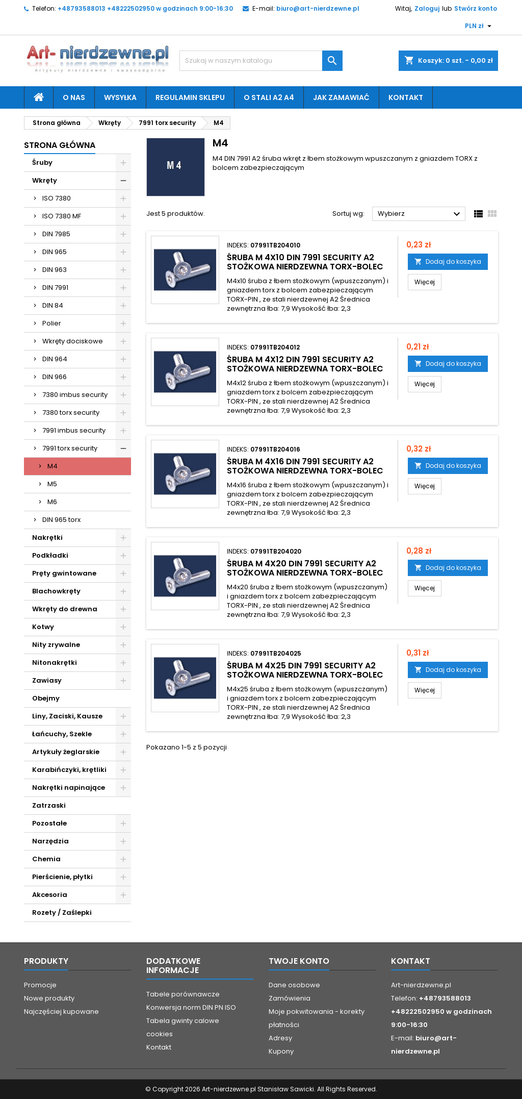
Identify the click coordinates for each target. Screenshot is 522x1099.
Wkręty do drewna (64, 609)
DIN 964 (54, 359)
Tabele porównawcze (183, 994)
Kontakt (405, 97)
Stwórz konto (475, 8)
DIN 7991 (55, 287)
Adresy (280, 1038)
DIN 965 (54, 252)
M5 (52, 484)
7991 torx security (69, 448)
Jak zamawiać (341, 97)
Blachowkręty (56, 591)
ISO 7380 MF (61, 216)
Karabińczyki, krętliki (69, 770)
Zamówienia (289, 998)
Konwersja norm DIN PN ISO (191, 1007)
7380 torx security (70, 412)
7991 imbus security (74, 430)
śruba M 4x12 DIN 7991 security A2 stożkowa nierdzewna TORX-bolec (305, 364)
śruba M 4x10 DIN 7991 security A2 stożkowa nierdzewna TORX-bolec (305, 262)
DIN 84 (52, 305)
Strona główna (59, 145)
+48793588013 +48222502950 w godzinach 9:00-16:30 (145, 8)
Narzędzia (50, 841)
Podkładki (50, 555)
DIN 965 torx (61, 519)
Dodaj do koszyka (447, 261)
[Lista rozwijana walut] (479, 26)
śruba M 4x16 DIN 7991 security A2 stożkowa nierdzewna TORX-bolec (305, 466)
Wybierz (420, 214)
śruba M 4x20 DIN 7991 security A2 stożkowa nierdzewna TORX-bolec (305, 568)
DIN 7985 (56, 234)
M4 (52, 466)
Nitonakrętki (54, 662)
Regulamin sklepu (190, 97)
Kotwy (43, 627)
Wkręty (44, 180)
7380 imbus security (75, 394)
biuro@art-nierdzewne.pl (317, 8)
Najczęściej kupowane (61, 1011)
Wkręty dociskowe (72, 341)
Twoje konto (299, 961)
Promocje (40, 985)
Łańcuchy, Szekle (62, 734)
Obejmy (46, 698)
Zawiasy (47, 680)
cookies (159, 1034)
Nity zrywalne (56, 645)
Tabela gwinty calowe (182, 1021)
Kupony (281, 1051)
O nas (74, 97)
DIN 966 (54, 377)
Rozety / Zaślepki (62, 912)
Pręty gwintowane (64, 573)
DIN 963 (54, 269)
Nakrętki (47, 537)
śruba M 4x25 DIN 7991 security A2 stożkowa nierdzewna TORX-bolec (305, 670)
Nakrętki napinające (68, 787)
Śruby (42, 162)
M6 (52, 502)
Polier (51, 323)
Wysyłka (120, 97)
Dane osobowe (294, 985)
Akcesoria (49, 895)
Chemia (46, 859)
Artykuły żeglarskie (65, 752)
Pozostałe (49, 823)
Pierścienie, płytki (62, 877)
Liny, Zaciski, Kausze (67, 716)
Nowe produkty (49, 998)
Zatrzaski (49, 805)
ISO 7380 (56, 198)
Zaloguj (426, 8)
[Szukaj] (261, 61)
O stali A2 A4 (269, 97)
